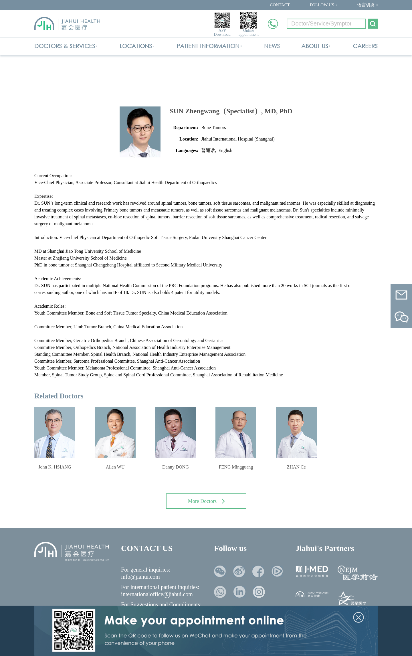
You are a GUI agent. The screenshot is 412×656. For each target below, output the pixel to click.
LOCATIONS (136, 46)
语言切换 (366, 5)
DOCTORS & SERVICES (64, 46)
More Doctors (206, 501)
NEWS (272, 46)
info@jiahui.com (140, 577)
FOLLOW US (322, 5)
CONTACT (280, 5)
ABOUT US (314, 46)
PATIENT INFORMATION (208, 46)
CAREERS (365, 46)
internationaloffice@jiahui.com (157, 594)
